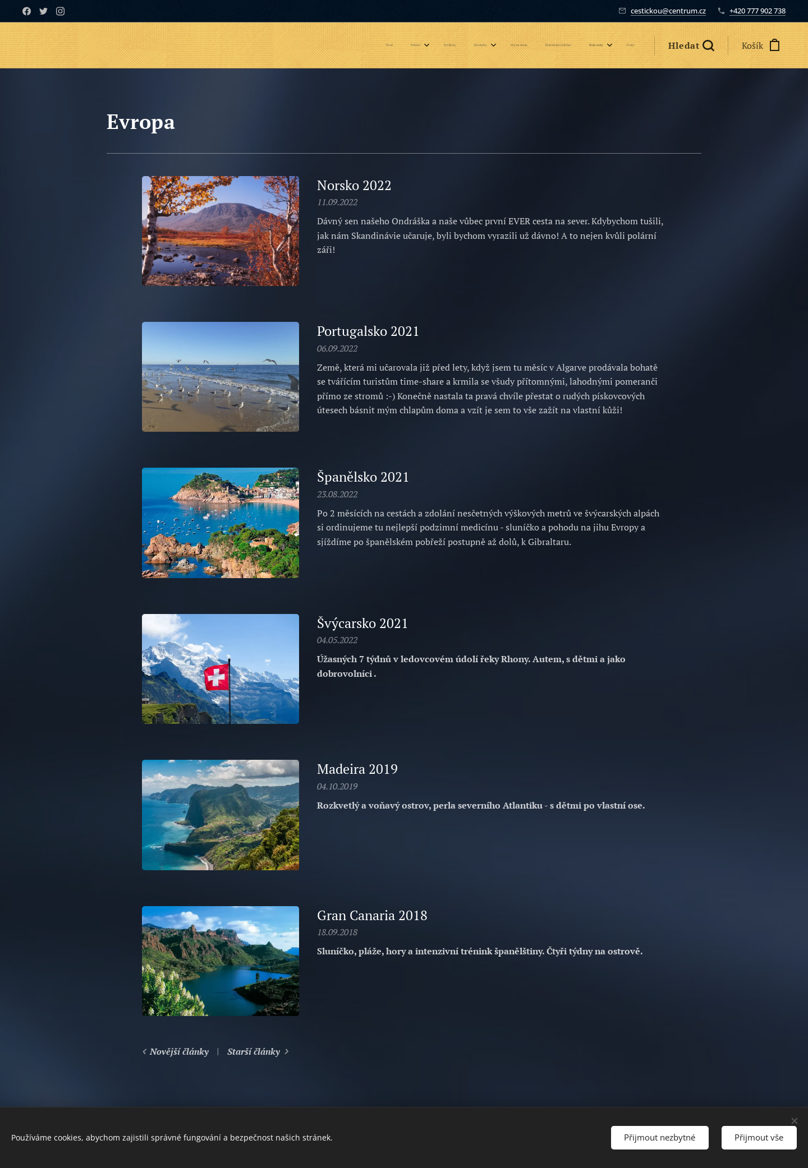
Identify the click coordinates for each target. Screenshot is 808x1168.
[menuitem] (495, 45)
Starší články (253, 1051)
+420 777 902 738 (757, 11)
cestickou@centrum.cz (668, 11)
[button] (691, 45)
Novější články (179, 1051)
